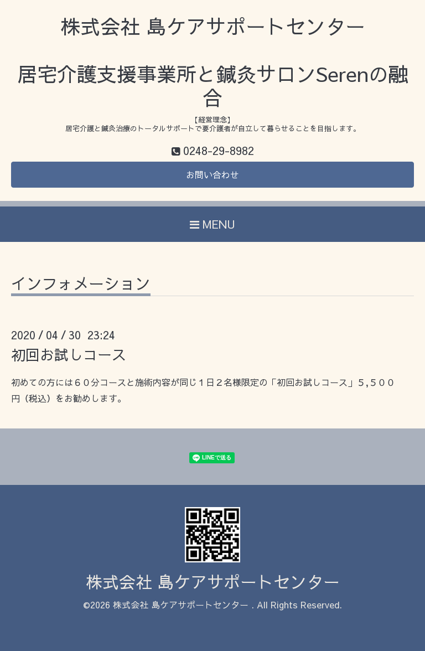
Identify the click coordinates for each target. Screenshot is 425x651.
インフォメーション (81, 285)
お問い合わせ (212, 174)
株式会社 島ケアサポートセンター (213, 581)
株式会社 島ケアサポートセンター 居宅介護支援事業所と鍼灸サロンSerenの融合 (212, 62)
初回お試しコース (68, 354)
